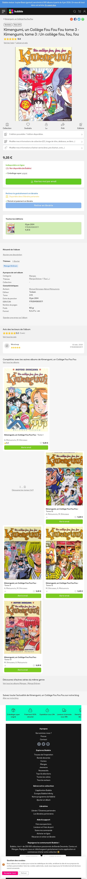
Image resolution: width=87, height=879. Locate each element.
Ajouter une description (12, 255)
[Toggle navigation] (3, 11)
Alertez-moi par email (43, 182)
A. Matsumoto (10, 440)
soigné (24, 173)
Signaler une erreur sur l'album (15, 317)
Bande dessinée (43, 758)
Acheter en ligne (43, 833)
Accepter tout (10, 873)
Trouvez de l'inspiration (43, 755)
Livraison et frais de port (44, 827)
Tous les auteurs (43, 780)
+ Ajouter (16, 261)
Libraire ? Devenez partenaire (43, 810)
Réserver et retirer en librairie (43, 837)
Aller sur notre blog (10, 698)
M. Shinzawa (22, 440)
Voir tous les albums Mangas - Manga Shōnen (21, 683)
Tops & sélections (43, 774)
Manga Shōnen (35, 279)
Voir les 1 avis (9, 43)
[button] (19, 84)
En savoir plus (50, 5)
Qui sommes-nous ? (43, 733)
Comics (43, 761)
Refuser (24, 873)
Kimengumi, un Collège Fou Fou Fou (19, 19)
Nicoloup (15, 344)
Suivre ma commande (43, 830)
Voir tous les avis (9, 337)
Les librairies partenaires (43, 814)
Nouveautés (43, 770)
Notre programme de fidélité (43, 797)
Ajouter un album (43, 800)
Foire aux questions (43, 824)
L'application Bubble (43, 790)
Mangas (32, 276)
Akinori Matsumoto (52, 289)
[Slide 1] (43, 117)
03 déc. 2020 (77, 345)
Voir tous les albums (11, 362)
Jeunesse (43, 767)
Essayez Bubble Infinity (43, 793)
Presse (43, 736)
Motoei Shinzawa (36, 289)
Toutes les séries (44, 777)
